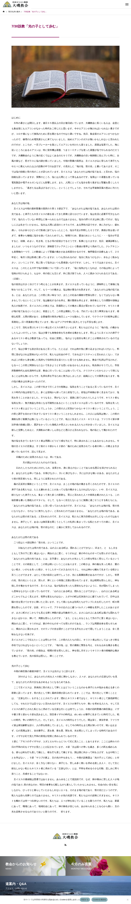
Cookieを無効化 (99, 900)
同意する (85, 900)
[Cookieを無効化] (127, 899)
